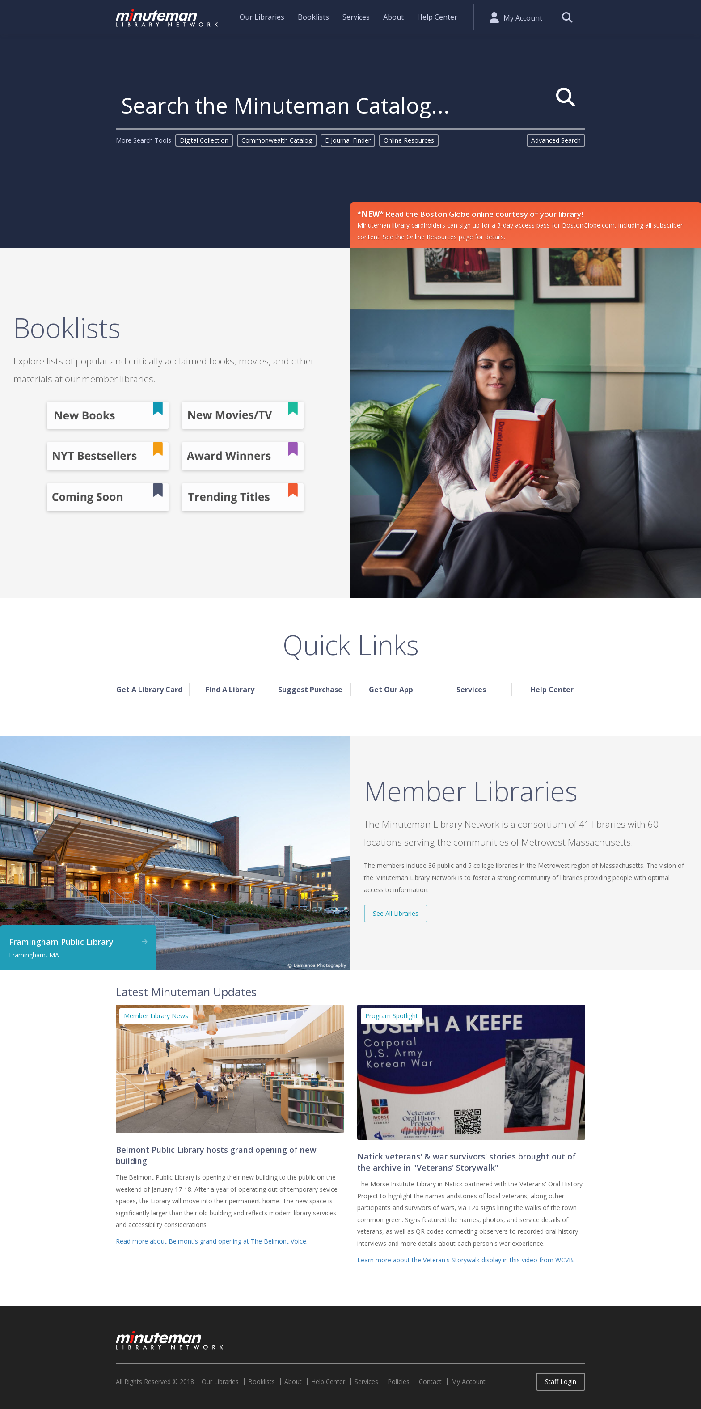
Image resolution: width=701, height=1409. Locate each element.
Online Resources (409, 140)
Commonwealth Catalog (276, 140)
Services (356, 17)
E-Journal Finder (348, 140)
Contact (430, 1381)
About (393, 17)
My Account (522, 18)
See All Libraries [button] (395, 913)
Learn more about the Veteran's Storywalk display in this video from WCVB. (465, 1260)
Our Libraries (262, 17)
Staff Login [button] (560, 1381)
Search (567, 17)
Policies (399, 1381)
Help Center (437, 17)
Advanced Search (556, 140)
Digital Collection (204, 140)
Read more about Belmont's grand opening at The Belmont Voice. (212, 1241)
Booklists (313, 17)
